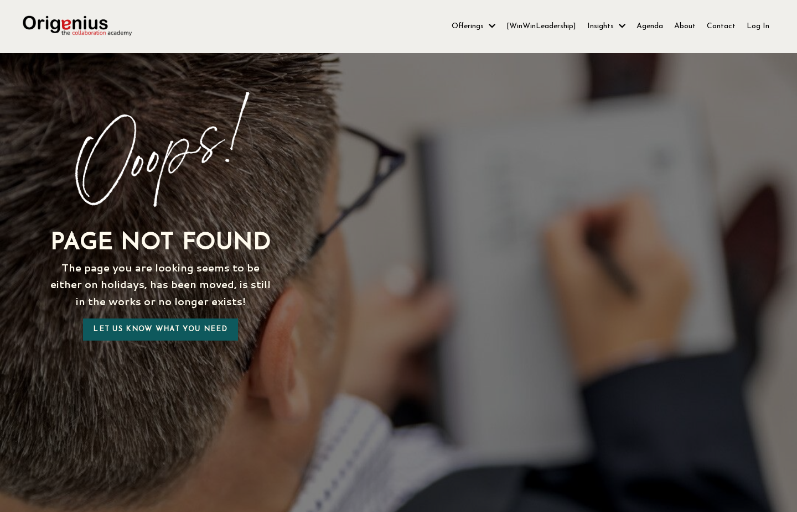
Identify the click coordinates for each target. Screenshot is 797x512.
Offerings (473, 26)
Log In (758, 26)
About (685, 26)
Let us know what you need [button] (160, 329)
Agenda (649, 26)
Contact (721, 26)
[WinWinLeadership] (541, 26)
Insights (606, 26)
